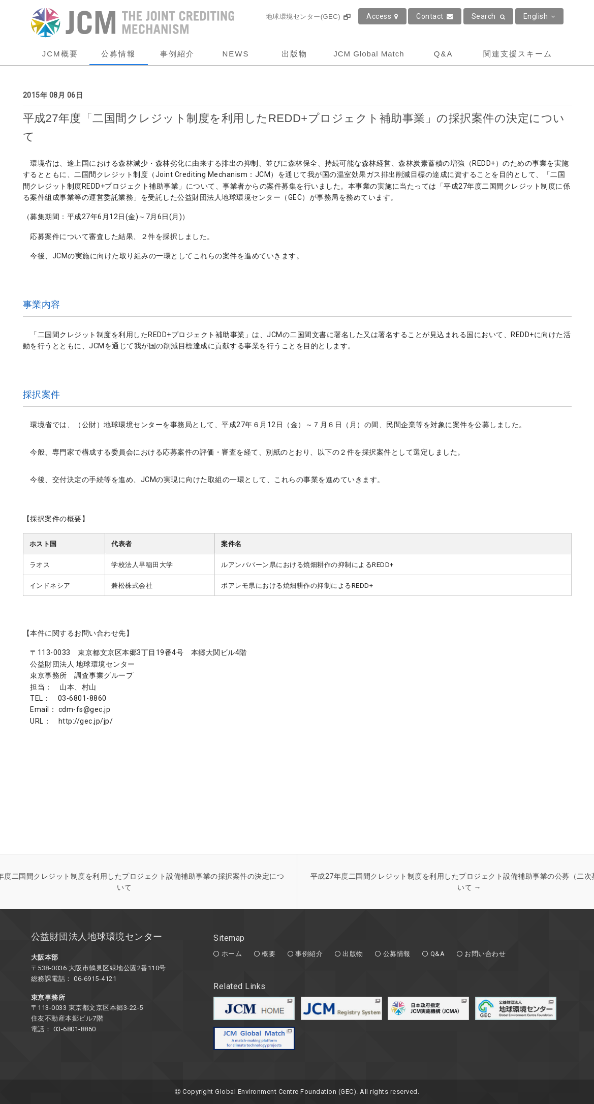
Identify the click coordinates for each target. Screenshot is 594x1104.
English (539, 16)
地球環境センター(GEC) (308, 16)
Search (489, 16)
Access (382, 16)
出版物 (294, 53)
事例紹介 (177, 53)
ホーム (232, 954)
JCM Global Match (368, 53)
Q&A (443, 53)
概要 (268, 954)
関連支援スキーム (517, 53)
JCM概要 (60, 53)
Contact (434, 16)
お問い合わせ (485, 954)
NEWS (235, 53)
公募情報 (118, 53)
